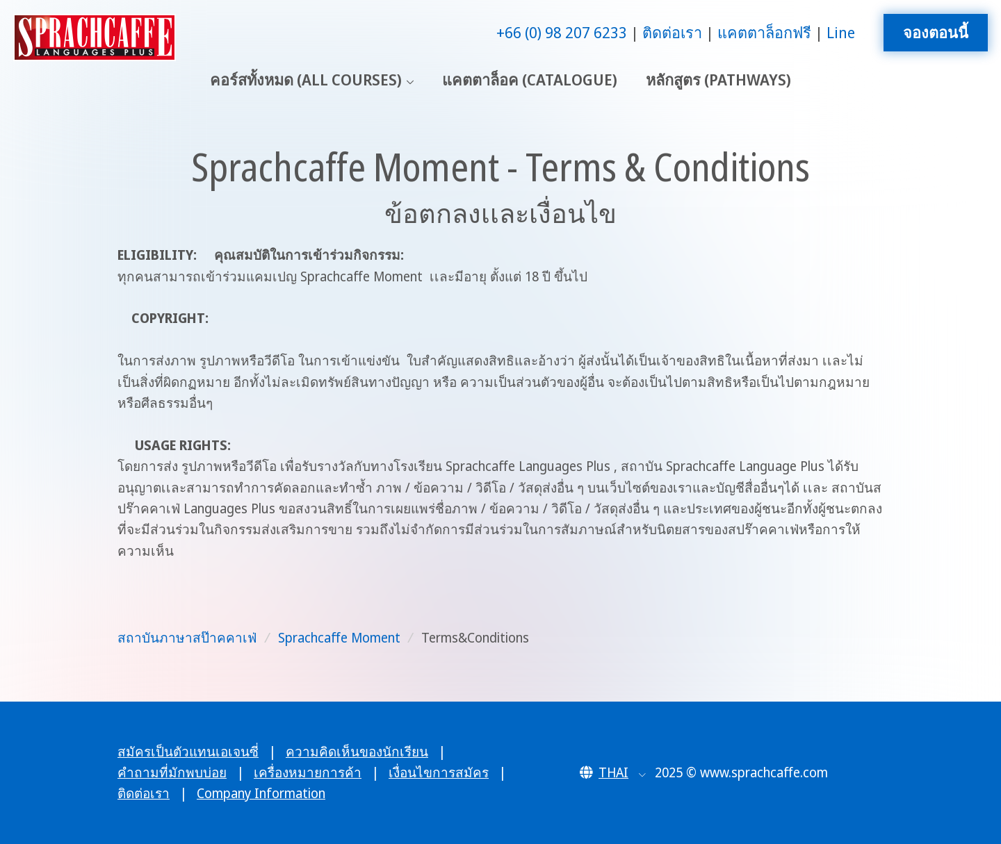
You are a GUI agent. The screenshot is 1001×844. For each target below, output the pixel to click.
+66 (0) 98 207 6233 (561, 32)
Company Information (261, 793)
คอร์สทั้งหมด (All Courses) (306, 79)
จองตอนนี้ (935, 32)
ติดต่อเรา (672, 32)
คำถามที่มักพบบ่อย (172, 772)
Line (841, 32)
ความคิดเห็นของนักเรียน (357, 752)
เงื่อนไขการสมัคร (439, 772)
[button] (613, 772)
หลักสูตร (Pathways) (718, 79)
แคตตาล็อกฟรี (764, 32)
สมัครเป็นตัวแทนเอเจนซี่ (188, 752)
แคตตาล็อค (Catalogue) (529, 79)
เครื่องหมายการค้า (307, 772)
